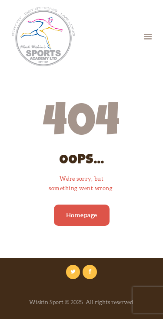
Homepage (81, 215)
